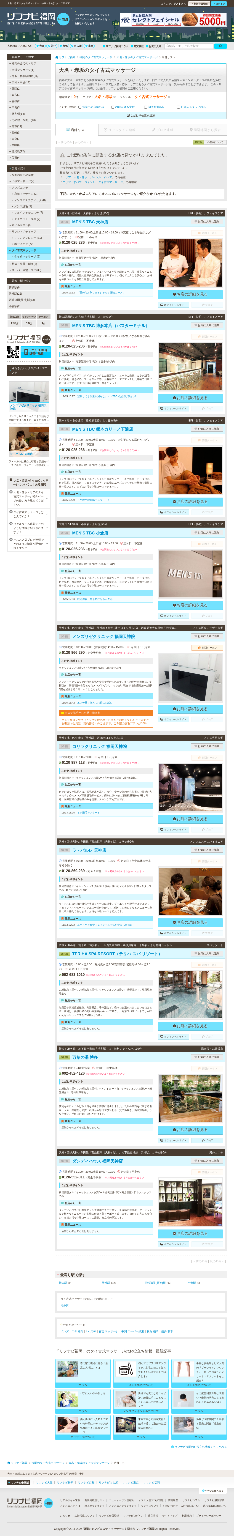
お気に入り (153, 46)
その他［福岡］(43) (22, 120)
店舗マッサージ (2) (24, 193)
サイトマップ (169, 1515)
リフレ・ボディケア (22, 231)
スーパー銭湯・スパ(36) (25, 270)
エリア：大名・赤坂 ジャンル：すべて (87, 177)
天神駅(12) (15, 293)
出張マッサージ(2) (21, 181)
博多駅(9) (15, 287)
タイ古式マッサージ (22, 250)
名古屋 (76, 45)
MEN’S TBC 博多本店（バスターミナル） (104, 325)
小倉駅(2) (15, 306)
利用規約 (187, 1515)
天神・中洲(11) (19, 82)
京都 (64, 45)
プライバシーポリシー (208, 1515)
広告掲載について (84, 1515)
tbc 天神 (91, 1331)
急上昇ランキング (95, 1505)
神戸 (52, 45)
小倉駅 (192, 1282)
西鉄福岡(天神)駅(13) (22, 299)
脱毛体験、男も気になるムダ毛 (94, 599)
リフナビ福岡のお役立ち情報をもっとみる (199, 1446)
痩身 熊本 (167, 1331)
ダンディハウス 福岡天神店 (91, 1161)
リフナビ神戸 (65, 1482)
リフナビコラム (191, 1500)
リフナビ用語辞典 (214, 1500)
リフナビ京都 (86, 1482)
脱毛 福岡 (152, 1331)
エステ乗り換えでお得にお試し (94, 702)
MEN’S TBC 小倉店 (83, 533)
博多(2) (65, 1305)
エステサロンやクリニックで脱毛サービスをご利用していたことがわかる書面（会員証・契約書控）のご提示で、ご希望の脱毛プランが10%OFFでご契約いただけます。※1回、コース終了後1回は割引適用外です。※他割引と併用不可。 (105, 721)
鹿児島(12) (17, 151)
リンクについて (150, 1505)
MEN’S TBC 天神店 (83, 222)
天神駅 (106, 1282)
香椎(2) (15, 101)
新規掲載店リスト (95, 1500)
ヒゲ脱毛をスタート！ (89, 812)
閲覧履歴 (137, 46)
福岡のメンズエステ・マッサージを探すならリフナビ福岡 (118, 1529)
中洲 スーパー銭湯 (132, 1331)
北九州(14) (17, 113)
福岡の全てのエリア (22, 63)
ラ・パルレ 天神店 (82, 850)
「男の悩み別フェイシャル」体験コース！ (101, 292)
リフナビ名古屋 (108, 1482)
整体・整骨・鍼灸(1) (23, 264)
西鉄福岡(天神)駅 (155, 1282)
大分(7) (15, 138)
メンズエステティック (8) (29, 200)
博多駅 (63, 1282)
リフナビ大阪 (44, 1482)
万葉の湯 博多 (78, 1057)
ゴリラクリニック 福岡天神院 (93, 746)
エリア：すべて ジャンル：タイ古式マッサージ (93, 182)
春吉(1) (15, 94)
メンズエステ (18, 187)
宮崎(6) (15, 145)
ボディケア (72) (23, 244)
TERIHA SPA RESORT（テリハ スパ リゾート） (110, 954)
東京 (89, 45)
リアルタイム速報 (70, 1500)
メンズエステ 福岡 (72, 1331)
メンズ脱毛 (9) (22, 206)
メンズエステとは (70, 1505)
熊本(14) (15, 126)
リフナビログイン (133, 1515)
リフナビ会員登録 (109, 1515)
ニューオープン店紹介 (121, 1500)
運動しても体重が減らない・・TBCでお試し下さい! (106, 396)
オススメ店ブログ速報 (151, 1500)
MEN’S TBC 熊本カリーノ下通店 (96, 429)
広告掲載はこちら (191, 1505)
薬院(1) (15, 88)
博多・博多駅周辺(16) (24, 76)
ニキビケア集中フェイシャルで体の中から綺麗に (105, 924)
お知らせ (65, 1515)
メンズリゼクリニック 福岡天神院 (97, 636)
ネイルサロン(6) (20, 225)
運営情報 (153, 1515)
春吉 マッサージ (109, 1331)
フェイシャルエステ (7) (27, 212)
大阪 (40, 45)
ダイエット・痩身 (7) (26, 219)
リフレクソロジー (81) (27, 237)
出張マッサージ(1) (21, 69)
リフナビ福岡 (151, 1482)
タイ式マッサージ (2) (26, 256)
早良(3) (15, 107)
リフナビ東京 (130, 1482)
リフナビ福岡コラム (115, 46)
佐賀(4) (15, 157)
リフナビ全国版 (18, 1482)
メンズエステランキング (123, 1505)
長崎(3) (15, 132)
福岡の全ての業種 (21, 175)
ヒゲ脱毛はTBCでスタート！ (93, 499)
